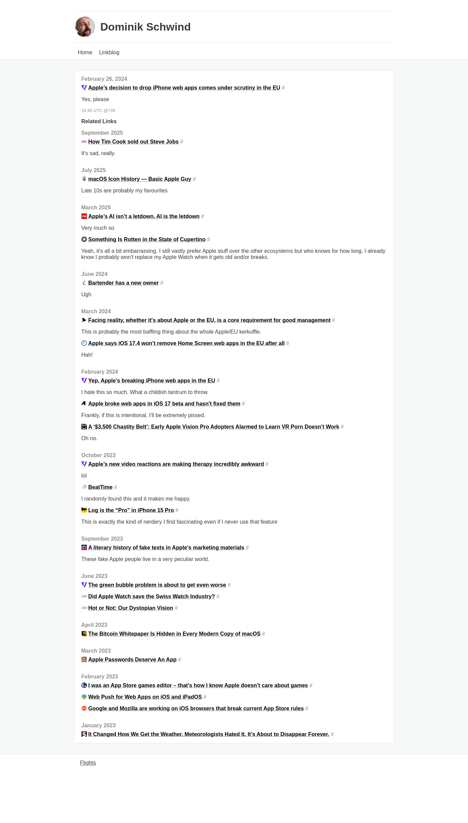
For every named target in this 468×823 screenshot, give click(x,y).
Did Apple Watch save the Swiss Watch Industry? (151, 596)
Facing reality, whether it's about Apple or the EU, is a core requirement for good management (209, 320)
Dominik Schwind (145, 27)
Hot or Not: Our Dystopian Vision (130, 608)
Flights (88, 763)
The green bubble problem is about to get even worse (157, 585)
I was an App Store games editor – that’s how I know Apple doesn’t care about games (198, 685)
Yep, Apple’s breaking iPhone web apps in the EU (151, 381)
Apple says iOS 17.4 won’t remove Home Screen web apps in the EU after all (186, 343)
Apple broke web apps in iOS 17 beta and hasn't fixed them (164, 404)
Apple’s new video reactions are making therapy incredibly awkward (176, 464)
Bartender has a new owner (123, 283)
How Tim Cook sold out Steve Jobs (133, 142)
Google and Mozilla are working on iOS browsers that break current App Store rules (196, 708)
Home (85, 52)
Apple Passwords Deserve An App (132, 659)
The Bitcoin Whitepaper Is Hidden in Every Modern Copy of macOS (174, 634)
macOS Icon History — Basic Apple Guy (139, 179)
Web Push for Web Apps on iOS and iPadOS (145, 697)
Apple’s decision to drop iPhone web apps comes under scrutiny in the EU (184, 88)
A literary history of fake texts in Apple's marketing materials (166, 547)
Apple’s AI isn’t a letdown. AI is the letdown (144, 216)
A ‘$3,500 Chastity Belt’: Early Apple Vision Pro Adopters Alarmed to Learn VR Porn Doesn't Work (213, 427)
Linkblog (109, 52)
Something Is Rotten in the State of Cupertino (147, 239)
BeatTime (100, 487)
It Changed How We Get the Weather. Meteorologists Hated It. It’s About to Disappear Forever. (208, 734)
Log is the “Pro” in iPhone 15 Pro (131, 510)
